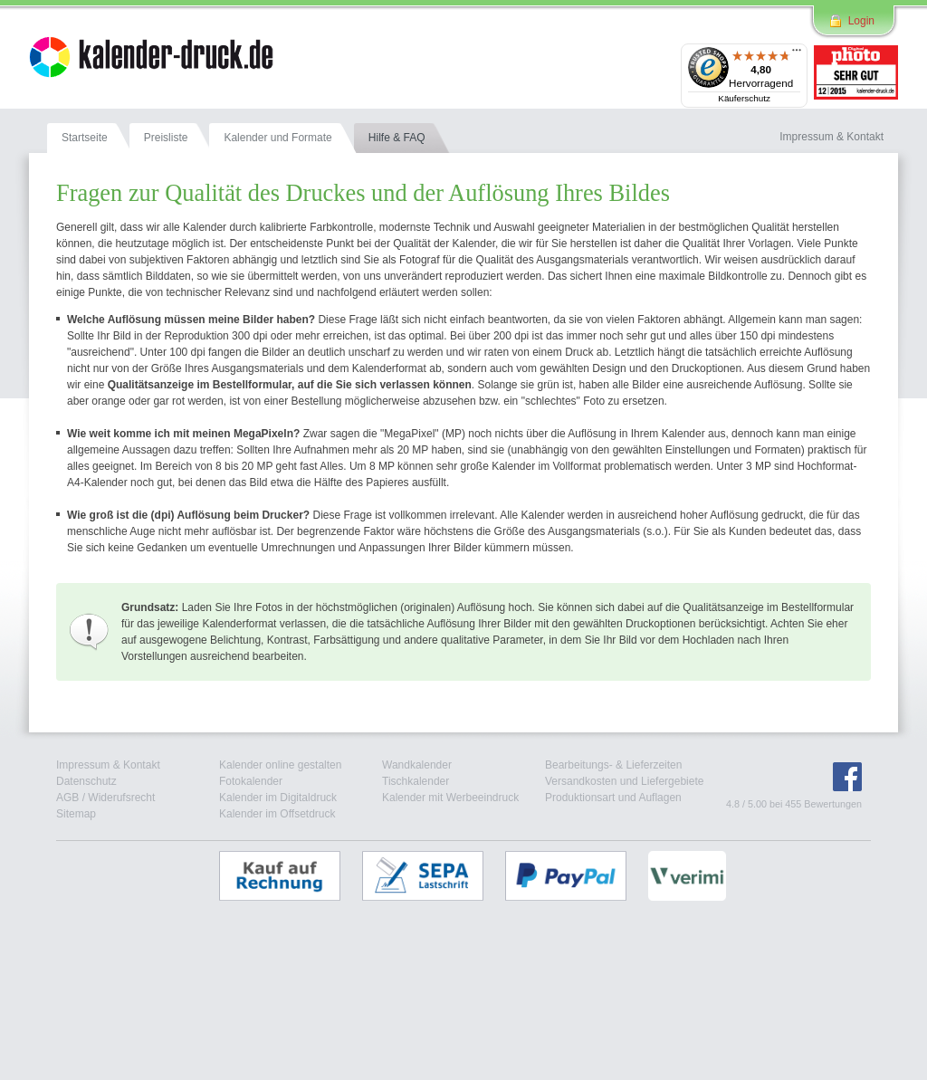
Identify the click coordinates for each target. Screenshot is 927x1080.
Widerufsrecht (121, 797)
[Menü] (797, 54)
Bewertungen (833, 803)
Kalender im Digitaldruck (278, 797)
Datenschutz (86, 781)
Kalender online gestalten (280, 765)
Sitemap (76, 814)
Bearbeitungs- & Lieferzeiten (613, 765)
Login (861, 20)
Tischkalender (415, 781)
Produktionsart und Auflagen (613, 797)
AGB (67, 797)
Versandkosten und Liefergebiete (624, 781)
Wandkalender (417, 765)
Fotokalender (250, 781)
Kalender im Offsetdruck (277, 814)
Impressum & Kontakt (108, 765)
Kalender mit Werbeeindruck (450, 797)
